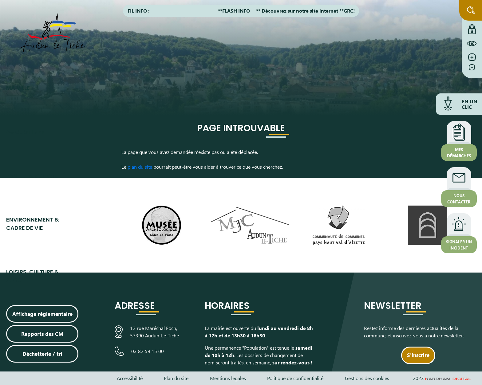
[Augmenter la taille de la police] (472, 57)
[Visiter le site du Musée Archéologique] (161, 225)
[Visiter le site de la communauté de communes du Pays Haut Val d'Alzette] (338, 225)
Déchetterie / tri (42, 353)
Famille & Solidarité (36, 175)
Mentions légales (228, 378)
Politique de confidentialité (295, 378)
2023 (442, 378)
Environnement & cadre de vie (32, 224)
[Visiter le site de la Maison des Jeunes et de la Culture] (250, 225)
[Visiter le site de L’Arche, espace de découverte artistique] (427, 225)
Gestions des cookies (367, 378)
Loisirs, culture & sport (32, 276)
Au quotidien (25, 132)
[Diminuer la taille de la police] (472, 70)
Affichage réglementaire (42, 313)
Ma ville (18, 88)
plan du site (140, 166)
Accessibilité (130, 378)
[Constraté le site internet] (472, 43)
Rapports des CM (42, 333)
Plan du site (176, 378)
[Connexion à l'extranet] (472, 28)
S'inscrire (418, 355)
